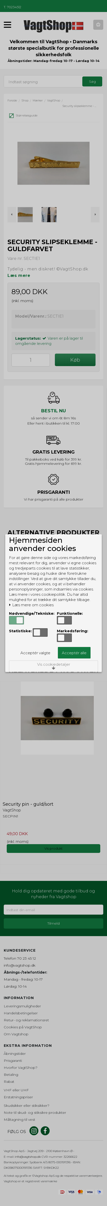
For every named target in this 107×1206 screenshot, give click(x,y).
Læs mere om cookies (31, 605)
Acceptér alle (74, 652)
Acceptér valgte (35, 652)
